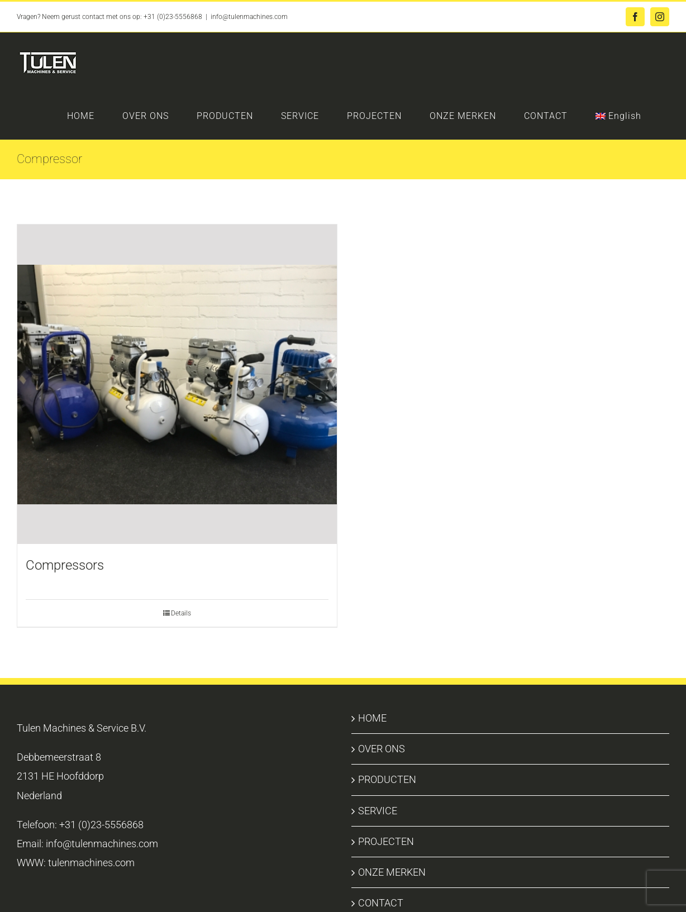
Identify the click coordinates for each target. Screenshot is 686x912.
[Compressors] (177, 384)
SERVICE (377, 810)
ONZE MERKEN (392, 872)
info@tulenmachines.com (249, 17)
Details (181, 613)
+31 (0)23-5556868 (173, 17)
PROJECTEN (386, 841)
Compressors (65, 565)
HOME (372, 718)
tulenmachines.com (91, 862)
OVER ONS (381, 749)
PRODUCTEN (387, 779)
